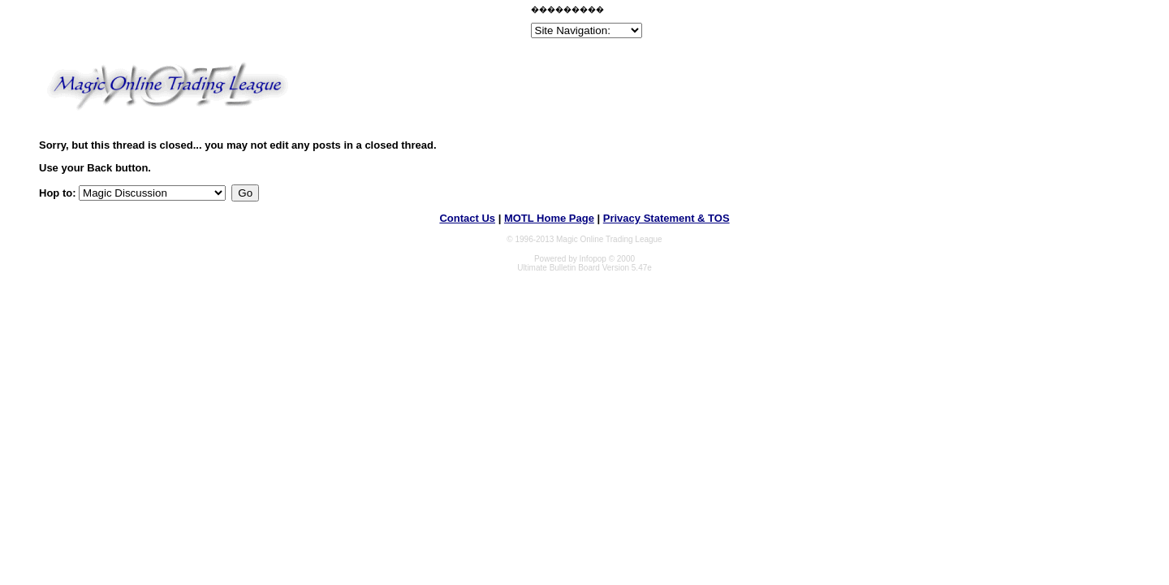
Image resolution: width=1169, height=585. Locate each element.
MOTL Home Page (549, 218)
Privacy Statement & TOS (666, 218)
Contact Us (467, 218)
